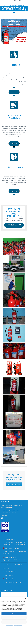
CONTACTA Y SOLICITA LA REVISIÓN (14, 225)
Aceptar (14, 613)
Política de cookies (9, 625)
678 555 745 (4, 515)
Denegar (14, 618)
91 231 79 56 (11, 3)
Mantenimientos (8, 539)
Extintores (8, 575)
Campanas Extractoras (12, 582)
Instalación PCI (9, 571)
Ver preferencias (14, 622)
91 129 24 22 (18, 3)
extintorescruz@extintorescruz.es (17, 5)
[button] (26, 598)
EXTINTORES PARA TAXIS (11, 548)
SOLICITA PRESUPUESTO (14, 484)
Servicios (5, 568)
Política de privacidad (18, 625)
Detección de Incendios (12, 564)
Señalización (8, 579)
